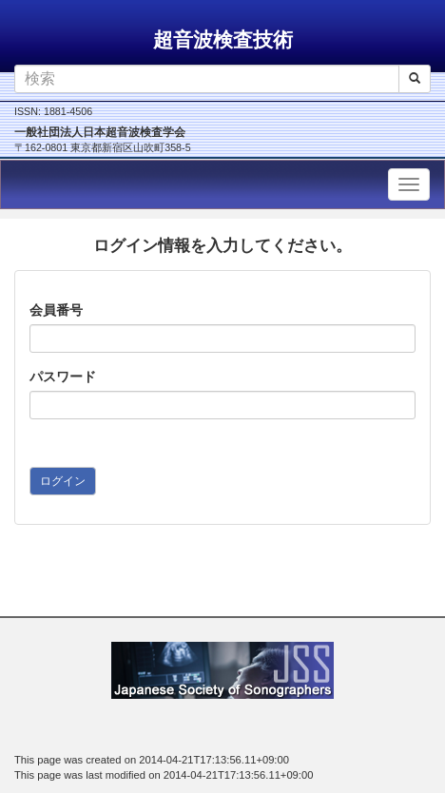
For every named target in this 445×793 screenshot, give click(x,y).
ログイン (63, 481)
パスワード (62, 376)
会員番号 (56, 310)
